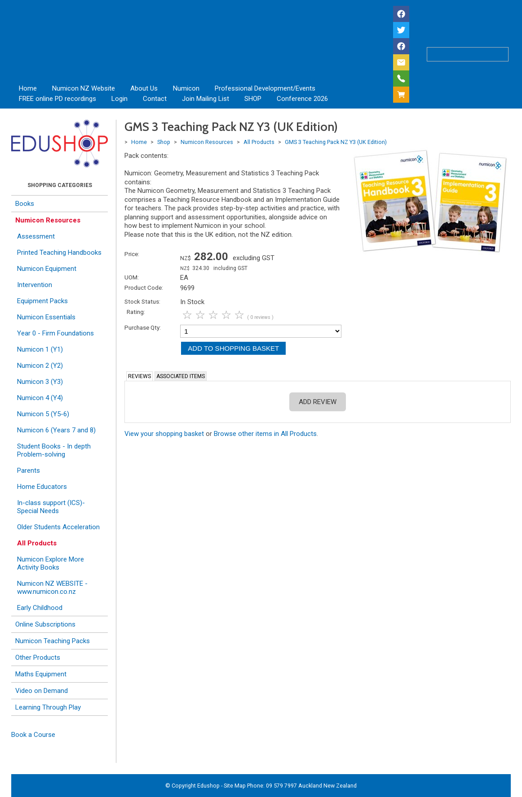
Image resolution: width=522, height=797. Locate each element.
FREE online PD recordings (57, 99)
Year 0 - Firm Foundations (55, 333)
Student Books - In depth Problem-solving (54, 450)
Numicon (186, 88)
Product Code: (143, 287)
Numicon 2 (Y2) (40, 365)
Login (119, 99)
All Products (37, 543)
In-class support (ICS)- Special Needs (51, 507)
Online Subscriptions (45, 624)
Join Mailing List (205, 99)
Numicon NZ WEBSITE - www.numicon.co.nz (52, 587)
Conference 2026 (302, 99)
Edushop (208, 785)
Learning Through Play (48, 707)
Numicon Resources (47, 220)
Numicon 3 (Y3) (40, 382)
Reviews (139, 376)
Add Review (317, 402)
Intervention (34, 285)
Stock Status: (142, 301)
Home (28, 88)
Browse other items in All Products (265, 434)
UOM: (131, 277)
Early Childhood (39, 608)
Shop (163, 142)
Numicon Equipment (46, 269)
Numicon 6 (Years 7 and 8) (56, 430)
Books (24, 204)
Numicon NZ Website (83, 88)
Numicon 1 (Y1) (40, 349)
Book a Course (33, 735)
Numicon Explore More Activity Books (50, 563)
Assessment (36, 236)
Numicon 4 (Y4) (40, 398)
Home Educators (42, 487)
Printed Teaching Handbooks (59, 252)
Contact (155, 99)
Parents (28, 470)
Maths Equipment (40, 674)
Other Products (37, 657)
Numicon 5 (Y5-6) (43, 414)
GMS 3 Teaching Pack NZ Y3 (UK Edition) (336, 142)
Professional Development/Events (265, 88)
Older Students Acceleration (58, 527)
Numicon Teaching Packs (52, 641)
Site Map (235, 785)
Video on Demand (41, 691)
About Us (144, 88)
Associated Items (180, 376)
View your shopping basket (164, 434)
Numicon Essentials (46, 317)
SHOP (252, 99)
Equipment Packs (42, 301)
